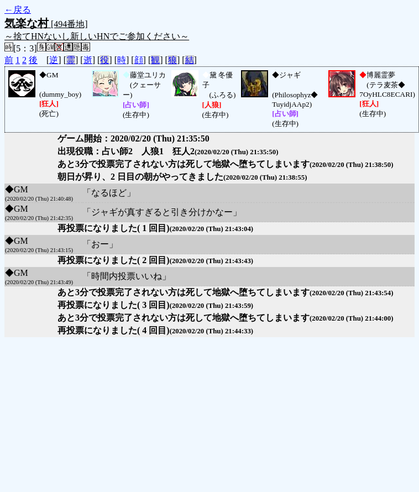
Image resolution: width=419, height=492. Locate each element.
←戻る (17, 9)
